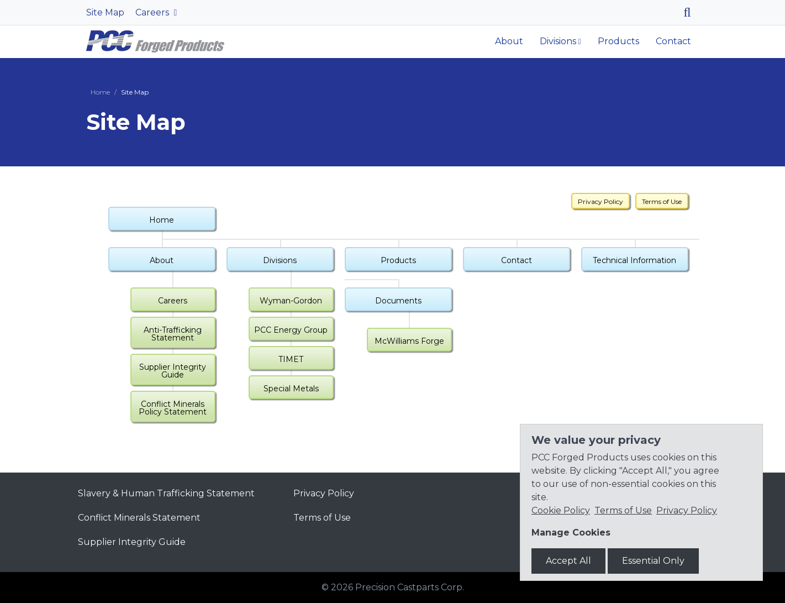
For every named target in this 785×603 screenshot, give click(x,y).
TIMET (290, 359)
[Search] (691, 12)
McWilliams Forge (409, 341)
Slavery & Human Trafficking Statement (166, 493)
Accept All (568, 560)
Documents (398, 301)
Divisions (558, 41)
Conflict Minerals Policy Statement (173, 408)
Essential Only (653, 560)
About (509, 41)
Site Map (105, 12)
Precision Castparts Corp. (409, 587)
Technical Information (634, 260)
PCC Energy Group (291, 330)
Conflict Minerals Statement (139, 517)
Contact (673, 41)
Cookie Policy (560, 510)
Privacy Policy (600, 201)
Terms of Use (662, 201)
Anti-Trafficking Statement (173, 334)
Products (618, 41)
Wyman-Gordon (291, 301)
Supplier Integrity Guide (172, 371)
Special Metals (291, 389)
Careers (153, 12)
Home (100, 92)
